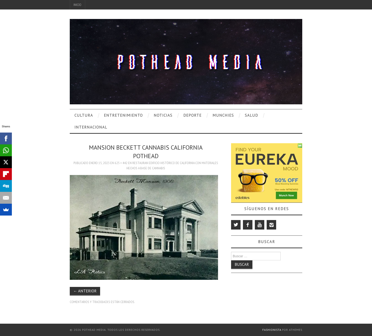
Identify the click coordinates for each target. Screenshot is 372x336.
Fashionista (271, 329)
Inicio (77, 5)
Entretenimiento (123, 115)
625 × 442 (121, 163)
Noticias (163, 115)
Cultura (83, 115)
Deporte (192, 115)
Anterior (85, 291)
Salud (251, 115)
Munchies (223, 115)
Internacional (90, 127)
